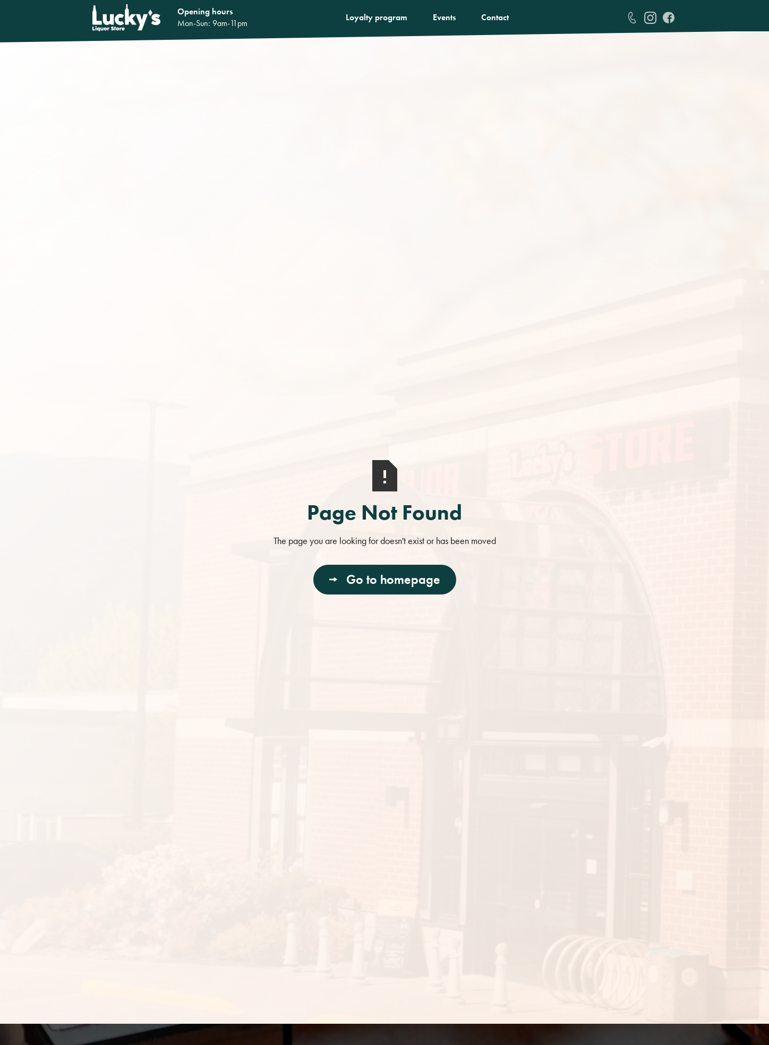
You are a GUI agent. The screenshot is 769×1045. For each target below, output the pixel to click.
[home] (126, 17)
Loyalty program (376, 17)
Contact (495, 17)
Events (444, 17)
